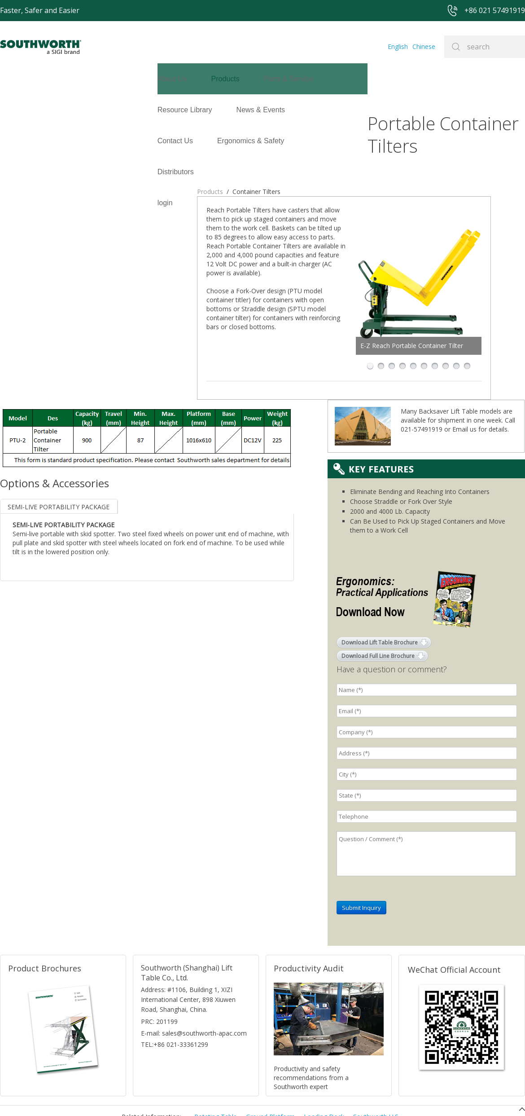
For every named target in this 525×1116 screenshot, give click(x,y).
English (398, 46)
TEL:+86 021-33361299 (174, 996)
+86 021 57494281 (204, 1095)
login (7, 141)
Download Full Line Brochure (378, 607)
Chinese (423, 46)
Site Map (251, 1095)
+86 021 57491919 (128, 1095)
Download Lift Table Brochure (379, 594)
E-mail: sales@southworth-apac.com (194, 984)
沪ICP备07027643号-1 (302, 1095)
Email (460, 380)
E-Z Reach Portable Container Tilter (254, 297)
